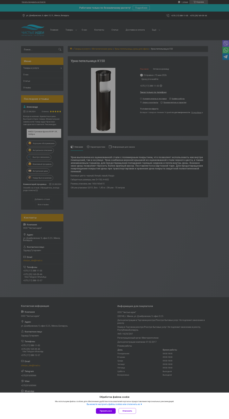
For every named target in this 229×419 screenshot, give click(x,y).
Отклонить (127, 411)
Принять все (106, 411)
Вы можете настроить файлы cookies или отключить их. (113, 404)
